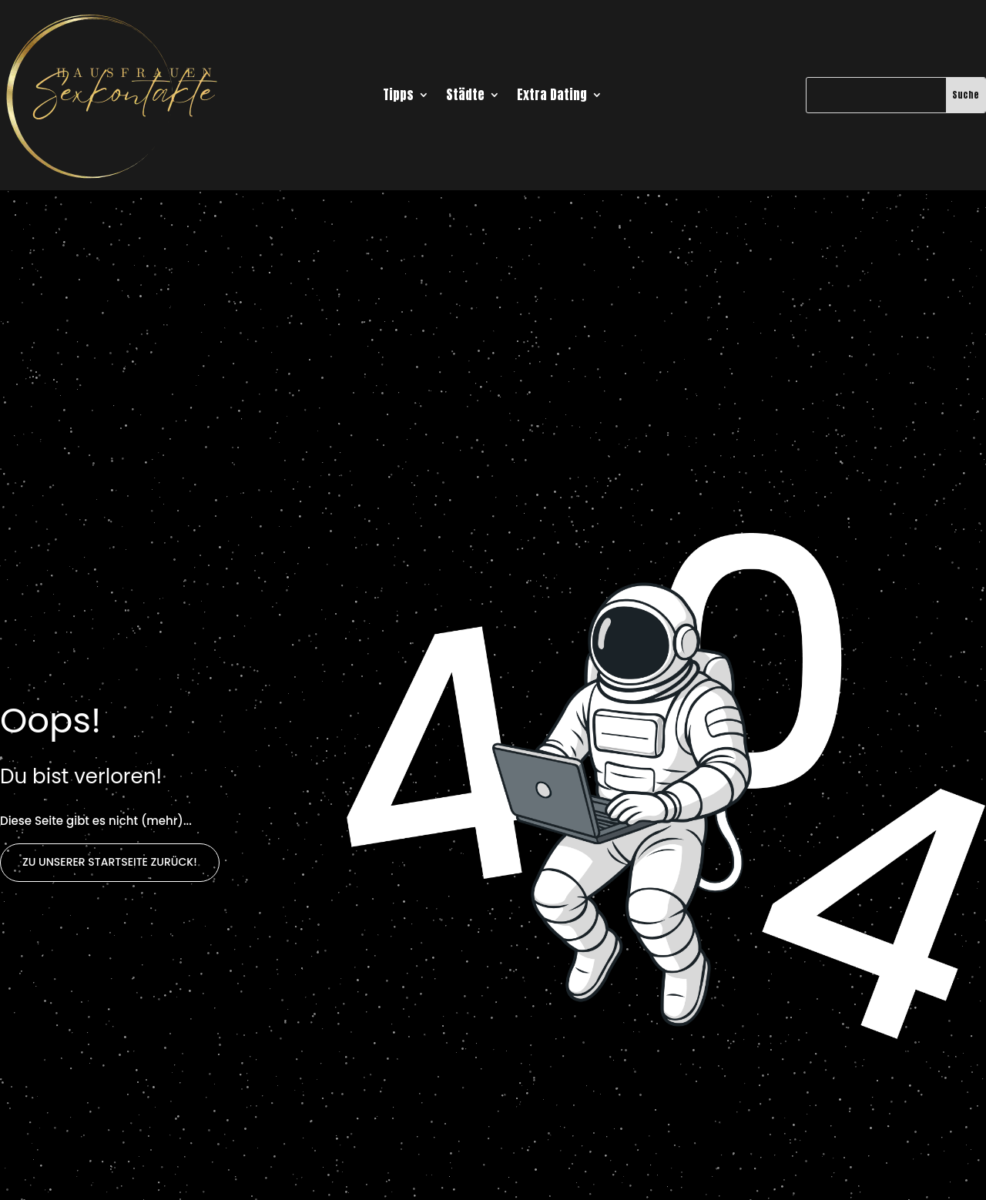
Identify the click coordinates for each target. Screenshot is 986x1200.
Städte (465, 97)
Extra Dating (552, 97)
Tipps (398, 97)
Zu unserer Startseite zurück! (109, 862)
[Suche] (876, 95)
